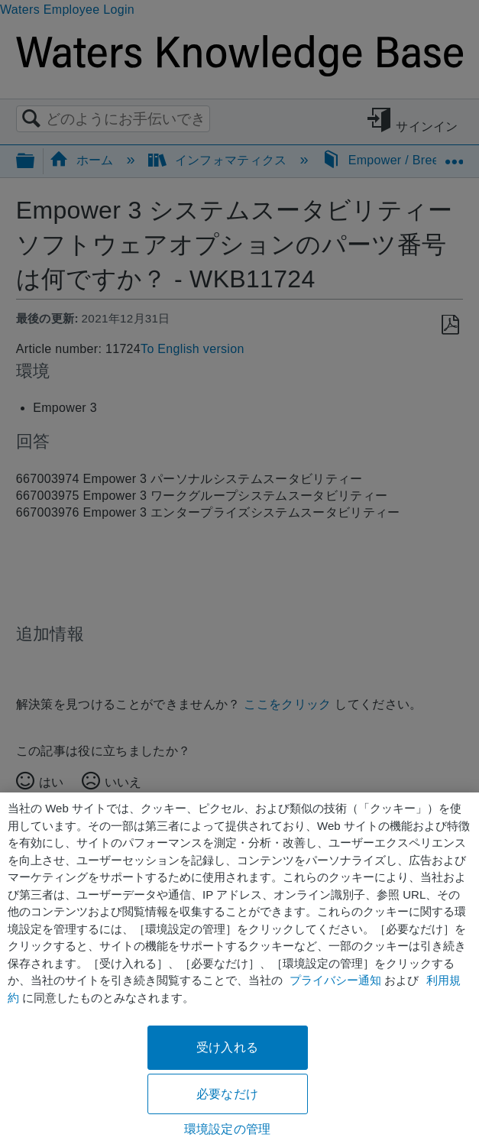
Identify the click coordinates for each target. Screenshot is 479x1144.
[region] (239, 968)
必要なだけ (227, 1093)
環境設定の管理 (227, 1129)
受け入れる (227, 1047)
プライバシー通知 (335, 980)
